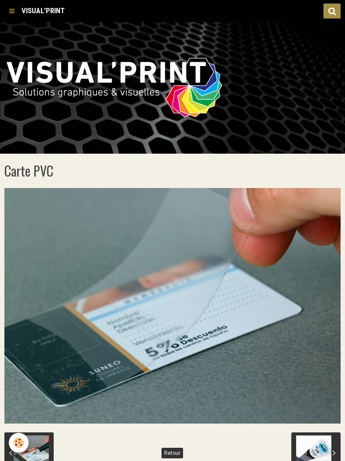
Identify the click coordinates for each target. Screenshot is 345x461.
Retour (172, 453)
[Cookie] (19, 443)
